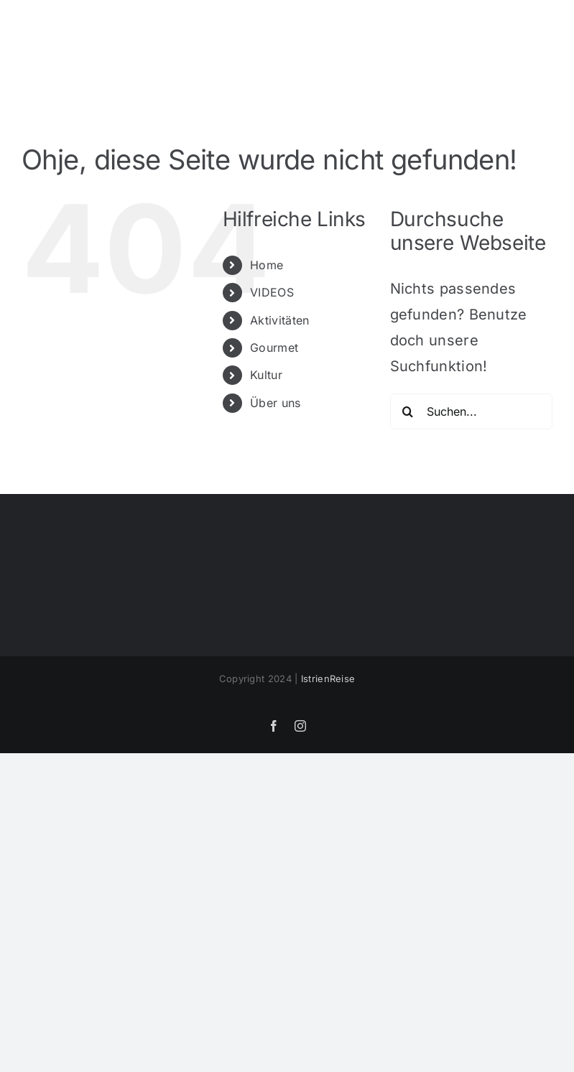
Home (266, 265)
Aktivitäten (279, 320)
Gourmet (274, 347)
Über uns (275, 403)
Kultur (266, 375)
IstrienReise (328, 678)
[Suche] (408, 411)
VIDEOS (272, 292)
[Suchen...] (471, 411)
